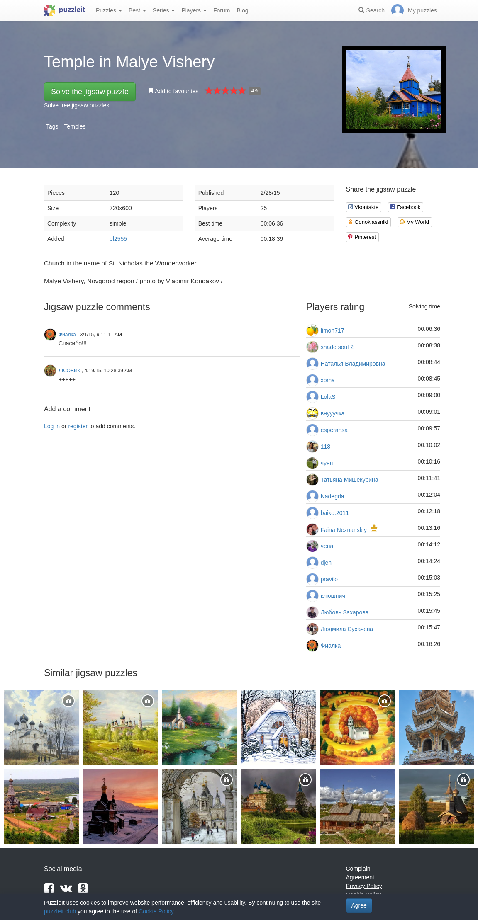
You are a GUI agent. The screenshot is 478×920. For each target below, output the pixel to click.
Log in (52, 426)
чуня (327, 463)
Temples (74, 126)
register (78, 426)
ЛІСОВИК (69, 371)
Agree (359, 905)
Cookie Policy (156, 911)
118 (325, 446)
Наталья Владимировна (353, 363)
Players (194, 10)
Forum (221, 10)
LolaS (328, 396)
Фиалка (331, 645)
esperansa (334, 430)
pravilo (329, 579)
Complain (358, 868)
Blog (242, 10)
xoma (328, 380)
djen (326, 562)
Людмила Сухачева (347, 629)
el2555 (118, 238)
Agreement (360, 877)
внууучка (333, 413)
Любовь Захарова (345, 612)
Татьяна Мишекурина (349, 479)
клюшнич (333, 595)
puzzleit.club (60, 911)
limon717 (332, 330)
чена (327, 546)
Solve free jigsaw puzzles (76, 105)
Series (164, 10)
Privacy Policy (364, 886)
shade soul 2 (337, 347)
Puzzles (109, 10)
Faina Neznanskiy (344, 530)
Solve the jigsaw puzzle (90, 91)
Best (137, 10)
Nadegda (332, 496)
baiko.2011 (335, 513)
